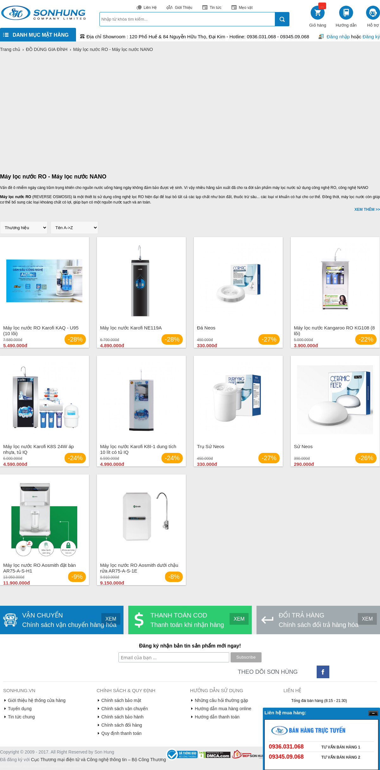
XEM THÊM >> (367, 209)
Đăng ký (371, 36)
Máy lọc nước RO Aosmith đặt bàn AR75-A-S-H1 (39, 567)
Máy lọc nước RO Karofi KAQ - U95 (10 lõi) (41, 330)
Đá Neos (206, 327)
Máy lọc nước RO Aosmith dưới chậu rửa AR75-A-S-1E (139, 567)
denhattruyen (9, 766)
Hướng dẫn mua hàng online (223, 708)
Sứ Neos (303, 446)
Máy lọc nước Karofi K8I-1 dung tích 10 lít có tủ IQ (138, 449)
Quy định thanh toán (121, 733)
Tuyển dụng (20, 708)
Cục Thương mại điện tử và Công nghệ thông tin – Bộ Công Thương (98, 759)
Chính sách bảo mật (121, 700)
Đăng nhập (338, 36)
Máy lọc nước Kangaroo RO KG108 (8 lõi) (334, 330)
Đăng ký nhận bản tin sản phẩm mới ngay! (190, 645)
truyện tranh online (69, 766)
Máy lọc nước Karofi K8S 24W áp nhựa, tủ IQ (38, 449)
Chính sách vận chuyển (124, 708)
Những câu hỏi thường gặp (221, 700)
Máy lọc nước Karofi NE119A (131, 327)
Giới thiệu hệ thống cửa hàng (37, 700)
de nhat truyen (28, 766)
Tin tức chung (21, 716)
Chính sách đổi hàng (121, 725)
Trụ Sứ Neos (210, 446)
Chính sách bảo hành (122, 716)
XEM (111, 619)
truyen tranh (47, 766)
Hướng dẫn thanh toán (217, 716)
